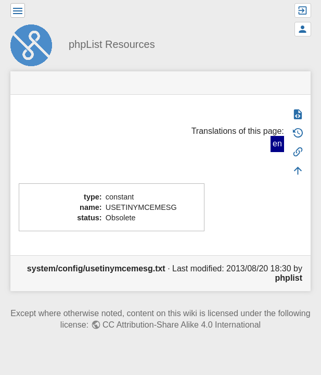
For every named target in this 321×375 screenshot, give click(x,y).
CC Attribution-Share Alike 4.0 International (181, 324)
